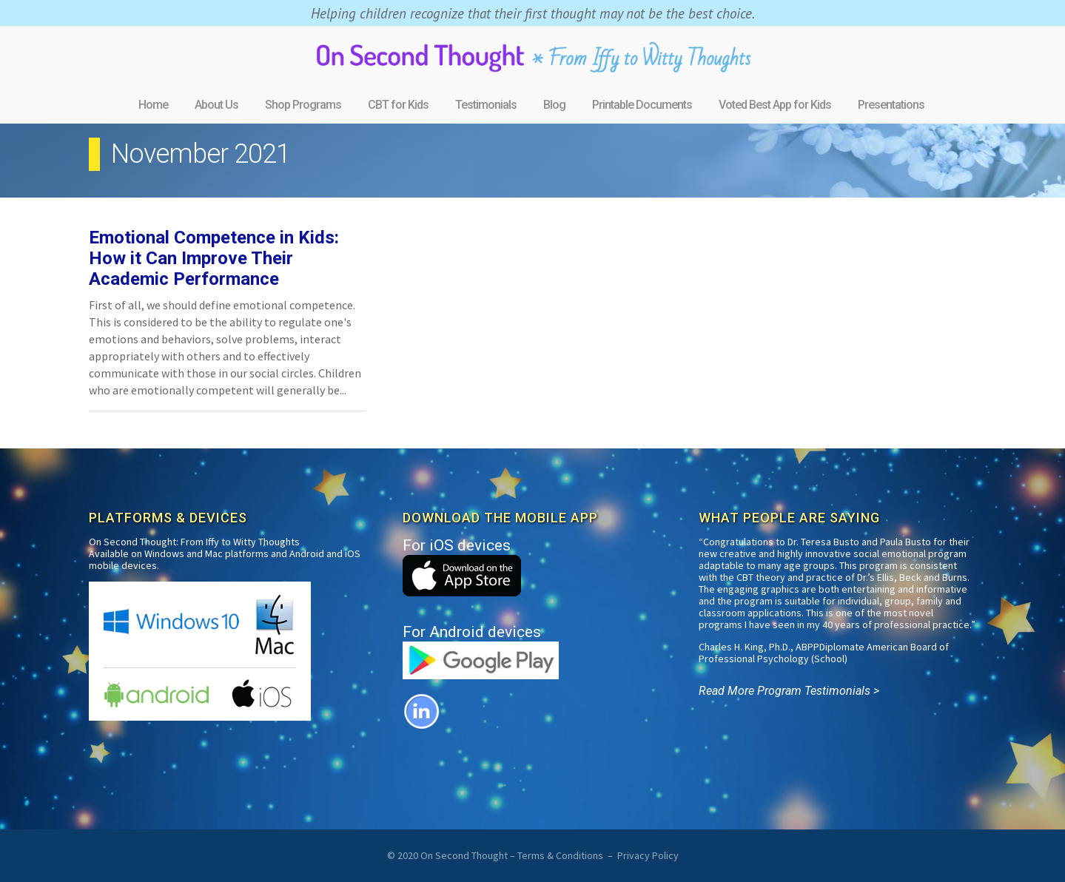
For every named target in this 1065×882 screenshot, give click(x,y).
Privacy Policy (648, 855)
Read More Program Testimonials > (789, 691)
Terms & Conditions (560, 855)
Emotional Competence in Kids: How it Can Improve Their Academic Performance (214, 258)
